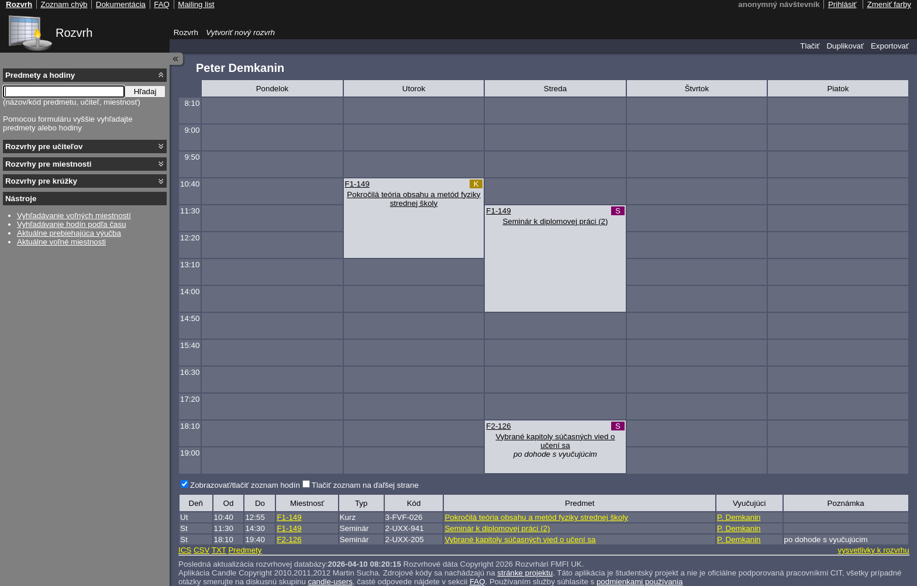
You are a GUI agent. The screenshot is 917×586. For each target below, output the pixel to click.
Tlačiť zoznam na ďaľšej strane (365, 485)
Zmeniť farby (889, 4)
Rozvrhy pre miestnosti (48, 164)
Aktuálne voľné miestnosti (61, 241)
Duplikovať (845, 46)
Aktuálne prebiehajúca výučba (69, 233)
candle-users (330, 581)
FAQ (477, 581)
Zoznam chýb (63, 4)
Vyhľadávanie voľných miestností (74, 215)
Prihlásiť (842, 4)
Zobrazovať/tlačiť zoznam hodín (245, 485)
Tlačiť (809, 46)
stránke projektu (525, 572)
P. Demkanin (739, 517)
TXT (219, 550)
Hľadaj (145, 91)
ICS (184, 550)
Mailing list (196, 4)
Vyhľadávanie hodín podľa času (71, 224)
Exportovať (890, 46)
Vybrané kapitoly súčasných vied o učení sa (555, 441)
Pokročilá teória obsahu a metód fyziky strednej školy (413, 199)
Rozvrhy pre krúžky (41, 181)
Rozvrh (74, 32)
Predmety (244, 550)
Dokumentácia (121, 4)
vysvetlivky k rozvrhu (873, 550)
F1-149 (357, 184)
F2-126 (498, 426)
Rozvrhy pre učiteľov (44, 146)
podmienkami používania (639, 581)
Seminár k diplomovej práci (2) (555, 221)
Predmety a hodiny (40, 75)
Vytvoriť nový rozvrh (240, 32)
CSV (201, 550)
